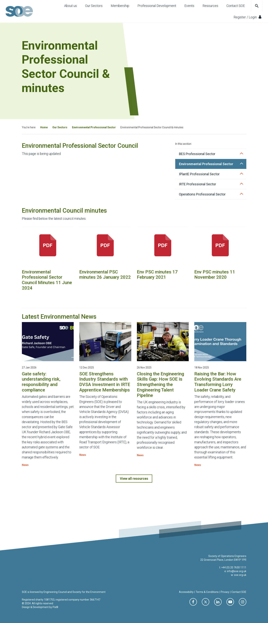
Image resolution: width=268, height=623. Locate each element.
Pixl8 (55, 607)
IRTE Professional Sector (197, 184)
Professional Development (156, 6)
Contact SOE (235, 6)
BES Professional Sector (197, 154)
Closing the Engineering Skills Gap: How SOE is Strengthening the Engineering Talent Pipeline (160, 384)
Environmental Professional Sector (94, 127)
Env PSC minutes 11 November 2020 (214, 274)
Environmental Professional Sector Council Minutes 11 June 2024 (47, 280)
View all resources (134, 478)
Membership (120, 6)
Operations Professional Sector (202, 194)
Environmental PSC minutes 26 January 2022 (105, 274)
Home (44, 127)
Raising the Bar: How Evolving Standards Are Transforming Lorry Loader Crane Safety (217, 382)
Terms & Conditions (207, 591)
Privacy (225, 591)
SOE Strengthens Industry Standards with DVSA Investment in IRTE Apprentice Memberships (104, 382)
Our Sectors (93, 6)
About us (70, 6)
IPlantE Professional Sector (199, 174)
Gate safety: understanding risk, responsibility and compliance (41, 382)
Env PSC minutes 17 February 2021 (157, 274)
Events (189, 6)
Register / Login (247, 17)
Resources (210, 6)
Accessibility (186, 591)
